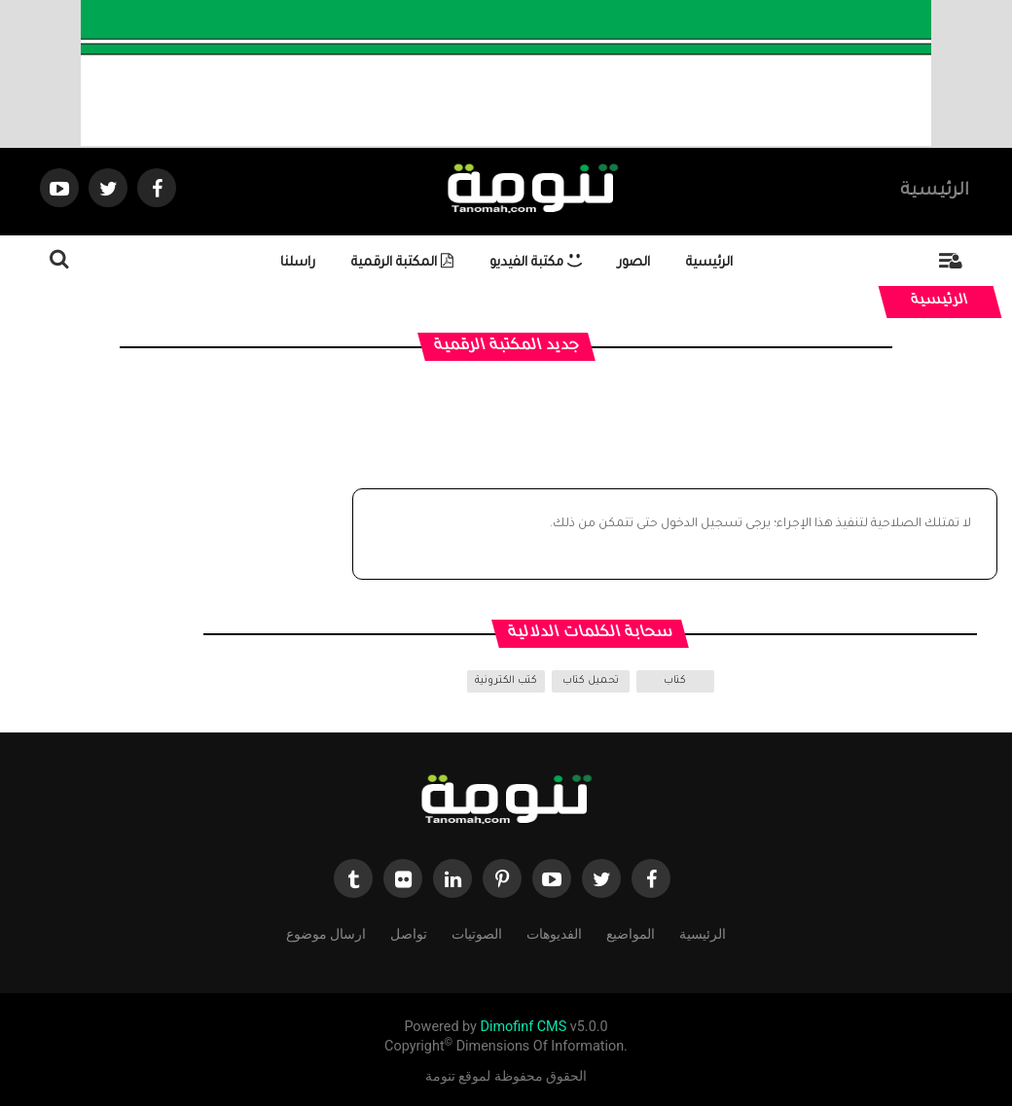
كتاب (675, 681)
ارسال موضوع (326, 932)
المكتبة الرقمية (402, 263)
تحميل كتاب (590, 681)
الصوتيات (477, 932)
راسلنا (297, 263)
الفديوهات (554, 932)
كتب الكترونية (506, 681)
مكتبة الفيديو (535, 263)
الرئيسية (934, 191)
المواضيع (630, 932)
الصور (634, 263)
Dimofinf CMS (523, 1026)
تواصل (408, 932)
